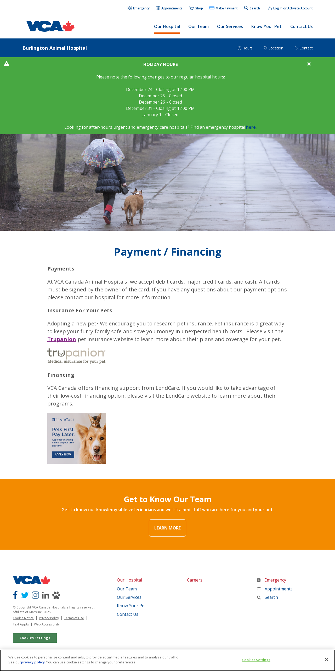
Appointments (275, 589)
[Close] (326, 664)
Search (267, 597)
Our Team (198, 26)
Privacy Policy (49, 618)
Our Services (230, 26)
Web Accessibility (47, 624)
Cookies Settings (35, 637)
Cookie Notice (23, 618)
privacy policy (33, 666)
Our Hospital (167, 26)
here (251, 127)
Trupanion (61, 339)
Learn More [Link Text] (167, 528)
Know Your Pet (266, 26)
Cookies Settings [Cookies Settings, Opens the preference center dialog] (256, 664)
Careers (194, 580)
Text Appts (21, 624)
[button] (139, 9)
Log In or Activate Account (293, 8)
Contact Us (301, 26)
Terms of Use (74, 618)
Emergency (271, 580)
